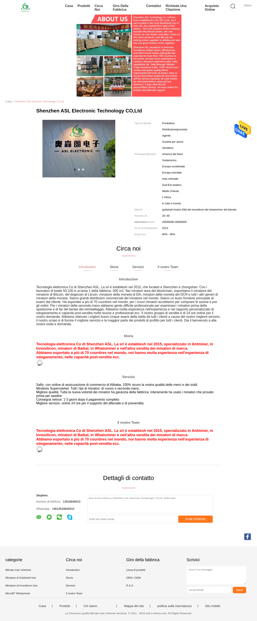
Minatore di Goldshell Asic (21, 577)
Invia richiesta (195, 519)
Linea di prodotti (135, 569)
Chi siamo (90, 606)
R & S (129, 585)
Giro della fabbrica (120, 7)
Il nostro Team (74, 593)
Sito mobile (212, 606)
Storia (69, 577)
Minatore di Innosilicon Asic (22, 585)
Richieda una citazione (176, 7)
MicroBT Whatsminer (18, 593)
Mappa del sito (134, 606)
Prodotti (84, 6)
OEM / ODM (133, 577)
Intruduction (73, 569)
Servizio (70, 585)
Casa (69, 6)
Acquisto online (212, 7)
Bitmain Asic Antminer (18, 569)
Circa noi (99, 7)
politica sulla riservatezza (174, 606)
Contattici (153, 6)
